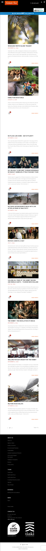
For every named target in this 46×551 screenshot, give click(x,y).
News (9, 500)
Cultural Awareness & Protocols (14, 453)
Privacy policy (11, 464)
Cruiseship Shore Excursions (14, 479)
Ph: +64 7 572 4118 (12, 514)
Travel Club (10, 472)
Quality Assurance (12, 445)
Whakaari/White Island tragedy (20, 46)
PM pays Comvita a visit (16, 241)
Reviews (9, 462)
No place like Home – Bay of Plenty (20, 136)
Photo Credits (10, 506)
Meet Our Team (11, 443)
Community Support (12, 455)
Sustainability (10, 450)
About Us (10, 440)
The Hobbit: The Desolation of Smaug (21, 321)
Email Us (10, 516)
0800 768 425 (11, 519)
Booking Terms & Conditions (14, 492)
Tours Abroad (10, 484)
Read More (35, 63)
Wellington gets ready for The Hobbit (22, 359)
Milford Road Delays (15, 403)
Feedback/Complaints (13, 459)
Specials (9, 482)
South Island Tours (12, 477)
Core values (10, 457)
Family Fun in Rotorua (16, 97)
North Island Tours (12, 474)
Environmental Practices (13, 448)
